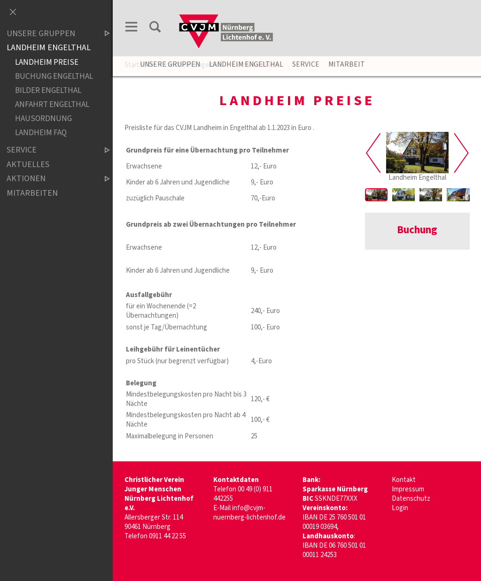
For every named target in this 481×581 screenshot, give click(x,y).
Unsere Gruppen (50, 33)
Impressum (408, 489)
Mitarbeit (346, 64)
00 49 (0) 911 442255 (242, 494)
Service (305, 64)
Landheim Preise (46, 62)
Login (400, 508)
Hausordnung (43, 118)
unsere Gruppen (170, 64)
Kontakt (404, 480)
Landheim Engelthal (246, 64)
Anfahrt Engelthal (52, 104)
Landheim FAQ (41, 132)
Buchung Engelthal (54, 76)
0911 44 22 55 (167, 536)
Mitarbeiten (32, 193)
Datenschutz (411, 499)
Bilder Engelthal (48, 90)
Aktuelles (28, 164)
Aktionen (50, 179)
